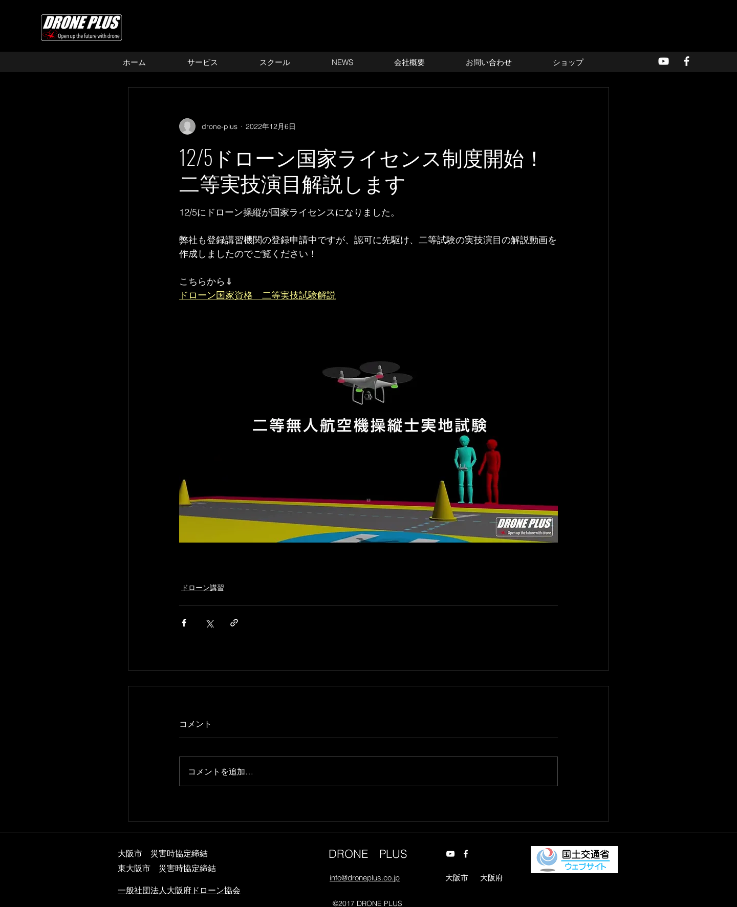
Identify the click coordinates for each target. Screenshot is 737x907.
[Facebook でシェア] (184, 623)
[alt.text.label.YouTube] (663, 61)
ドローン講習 (202, 587)
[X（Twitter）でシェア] (209, 623)
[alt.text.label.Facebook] (686, 61)
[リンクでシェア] (234, 623)
